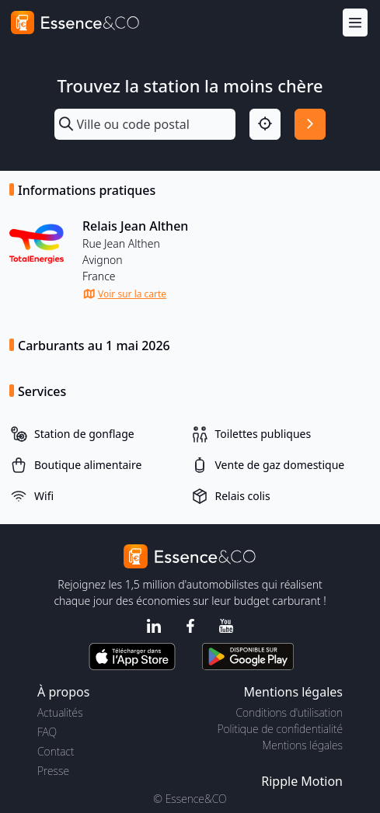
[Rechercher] (310, 124)
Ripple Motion (302, 781)
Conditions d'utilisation (289, 712)
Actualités (60, 712)
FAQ (47, 731)
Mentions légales (303, 745)
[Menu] (355, 23)
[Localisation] (265, 124)
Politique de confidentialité (280, 728)
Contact (55, 751)
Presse (53, 770)
